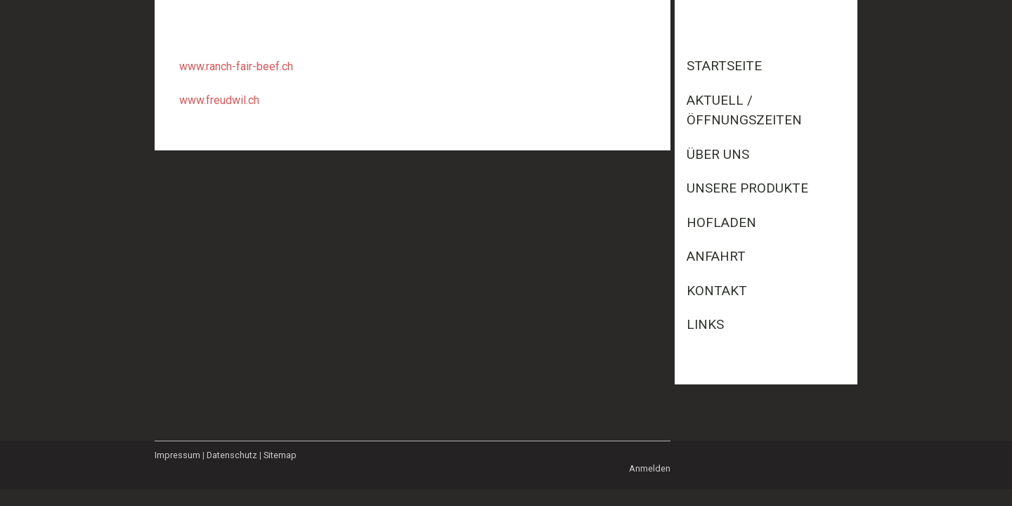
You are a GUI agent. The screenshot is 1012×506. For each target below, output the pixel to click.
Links (705, 324)
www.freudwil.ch (219, 100)
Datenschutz (232, 455)
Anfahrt (716, 256)
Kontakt (717, 291)
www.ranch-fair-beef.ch (236, 66)
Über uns (718, 154)
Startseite (724, 66)
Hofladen (721, 222)
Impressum (177, 455)
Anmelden (649, 468)
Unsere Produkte (747, 188)
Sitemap (280, 455)
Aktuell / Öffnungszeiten (744, 110)
